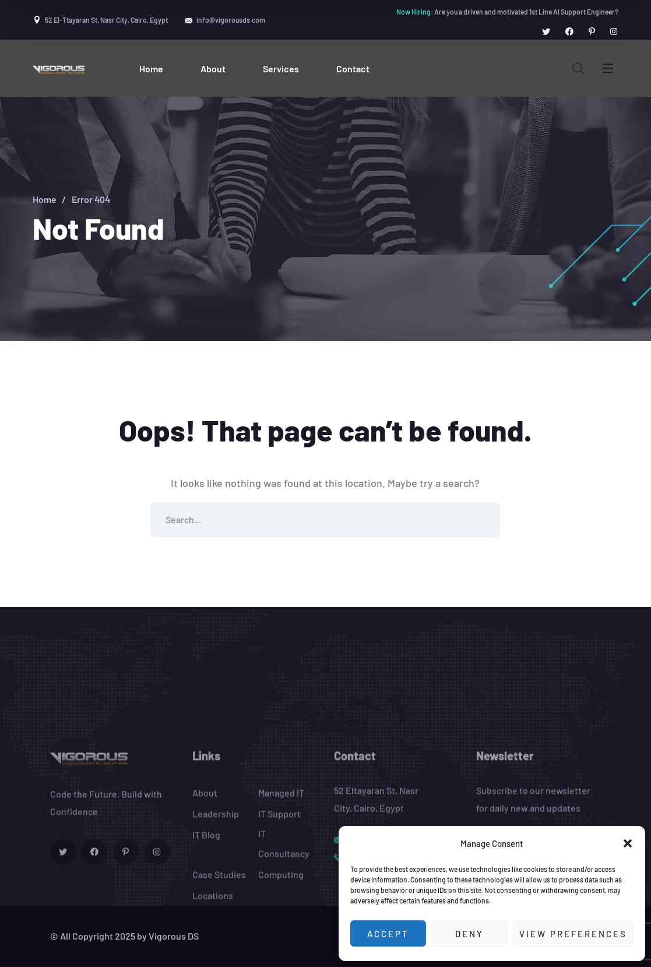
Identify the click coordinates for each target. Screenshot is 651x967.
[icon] (546, 31)
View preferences (573, 934)
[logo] (59, 68)
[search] (578, 69)
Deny (469, 934)
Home (45, 199)
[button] (628, 843)
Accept (388, 934)
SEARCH (482, 519)
